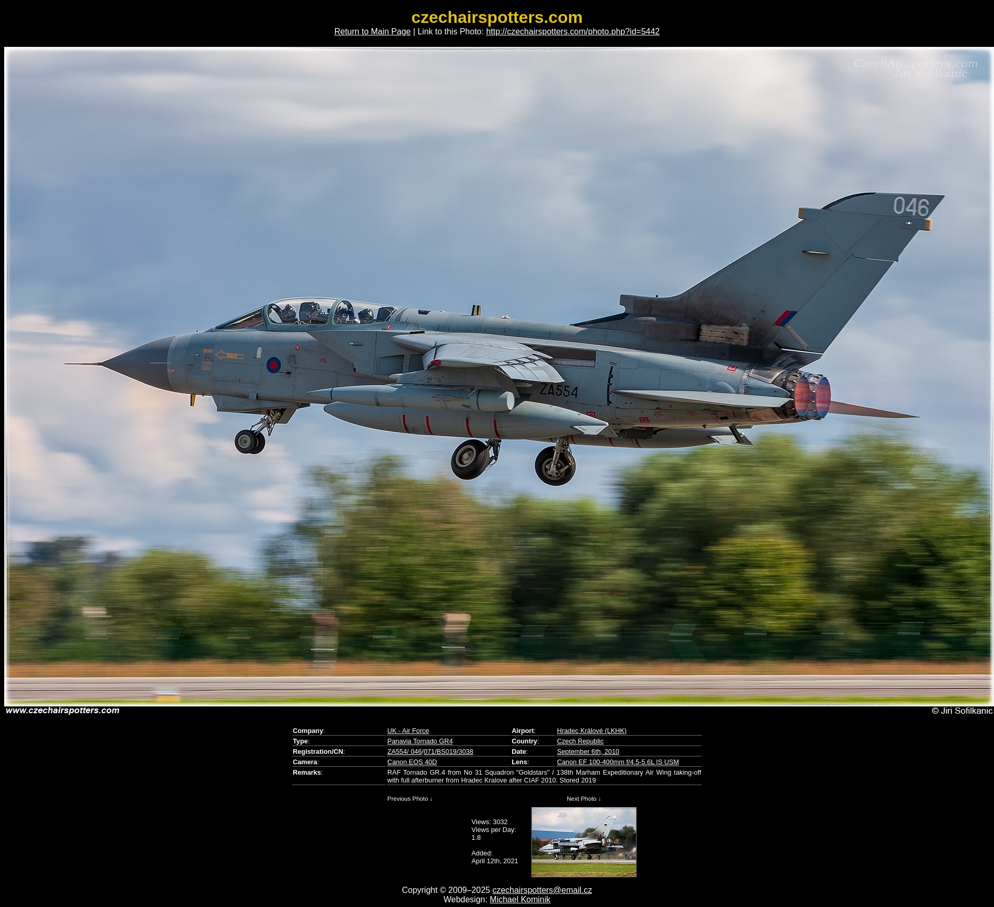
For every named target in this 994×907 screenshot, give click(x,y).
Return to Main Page (372, 31)
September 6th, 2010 (588, 751)
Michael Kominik (520, 899)
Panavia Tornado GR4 (420, 741)
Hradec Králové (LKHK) (592, 731)
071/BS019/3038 (448, 751)
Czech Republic (580, 741)
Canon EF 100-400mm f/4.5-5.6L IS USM (618, 762)
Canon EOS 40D (412, 762)
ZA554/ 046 (404, 751)
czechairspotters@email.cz (542, 890)
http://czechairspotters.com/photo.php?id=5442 (573, 31)
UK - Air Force (408, 731)
